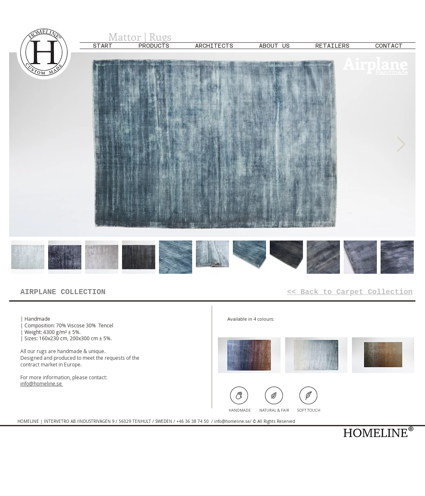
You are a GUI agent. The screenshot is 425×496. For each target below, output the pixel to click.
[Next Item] (401, 144)
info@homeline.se (41, 383)
